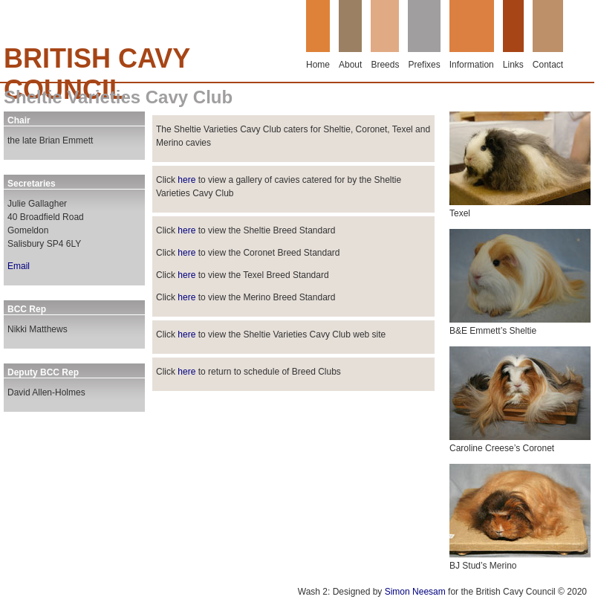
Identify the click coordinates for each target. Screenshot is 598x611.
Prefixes (424, 64)
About (350, 64)
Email (18, 266)
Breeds (385, 64)
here (186, 180)
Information (471, 64)
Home (318, 64)
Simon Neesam (415, 591)
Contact (548, 64)
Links (513, 64)
